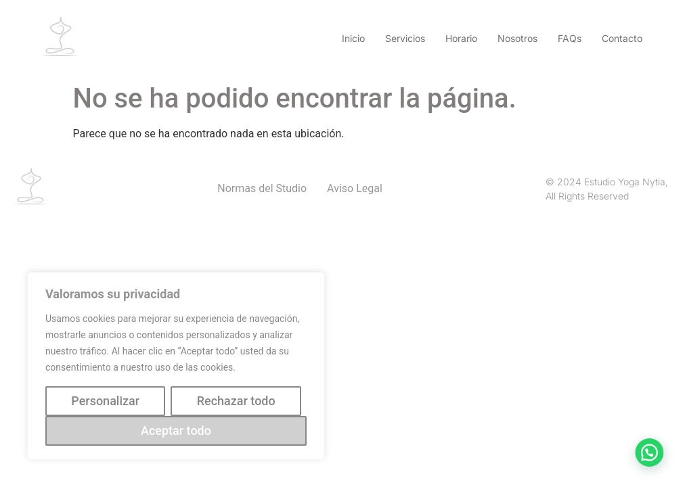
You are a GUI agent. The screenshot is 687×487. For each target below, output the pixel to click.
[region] (176, 366)
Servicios (405, 38)
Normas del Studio (262, 188)
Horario (461, 38)
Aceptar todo (176, 430)
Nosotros (517, 38)
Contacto (622, 38)
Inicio (353, 38)
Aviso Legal (354, 188)
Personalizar (105, 401)
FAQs (569, 38)
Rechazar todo (236, 401)
